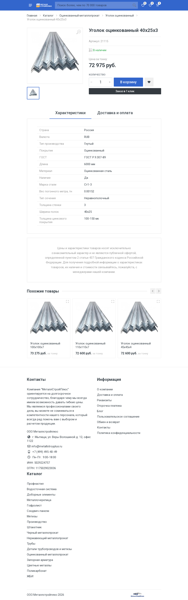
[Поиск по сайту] (93, 5)
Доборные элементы (41, 494)
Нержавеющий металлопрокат (47, 538)
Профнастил (35, 483)
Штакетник (34, 527)
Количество (97, 74)
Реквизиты (104, 400)
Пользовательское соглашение (118, 416)
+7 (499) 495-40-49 (44, 452)
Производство (37, 522)
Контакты (103, 427)
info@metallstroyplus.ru (47, 446)
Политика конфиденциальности (118, 433)
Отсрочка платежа (109, 405)
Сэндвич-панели (38, 511)
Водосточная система (41, 489)
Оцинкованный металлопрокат (47, 554)
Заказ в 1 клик (125, 91)
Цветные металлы (39, 565)
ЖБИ (30, 576)
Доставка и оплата (110, 395)
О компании (105, 389)
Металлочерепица (39, 500)
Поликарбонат (37, 571)
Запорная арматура (40, 560)
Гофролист (34, 505)
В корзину (128, 82)
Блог (100, 411)
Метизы (32, 516)
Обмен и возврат (108, 422)
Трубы (31, 543)
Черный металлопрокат (42, 532)
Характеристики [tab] (70, 112)
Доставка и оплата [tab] (115, 112)
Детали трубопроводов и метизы (49, 549)
